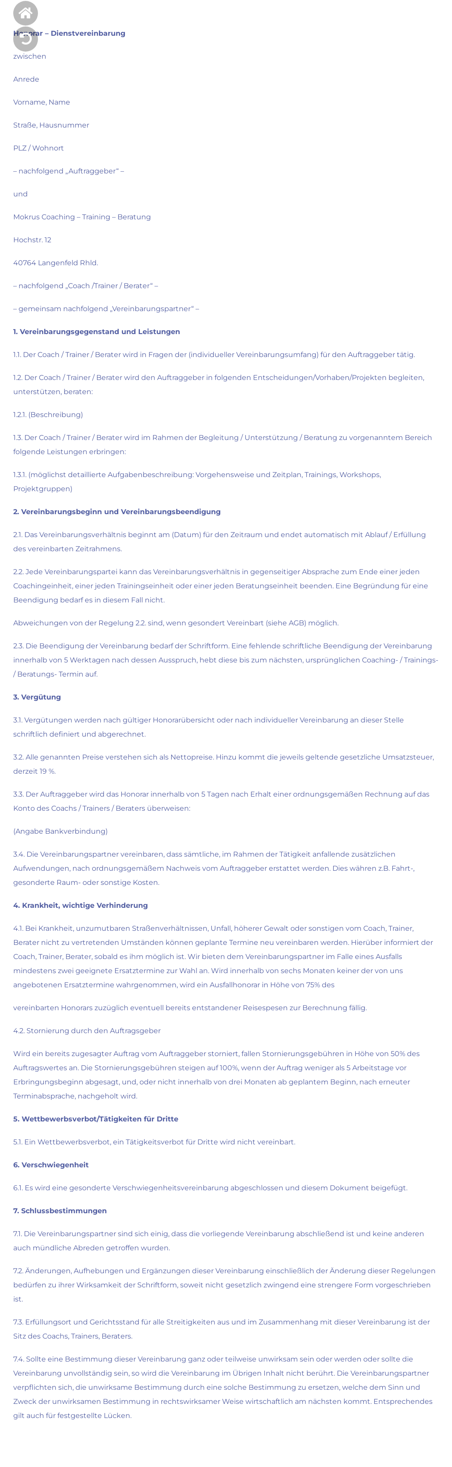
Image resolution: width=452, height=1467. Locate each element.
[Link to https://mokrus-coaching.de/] (25, 13)
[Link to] (25, 38)
